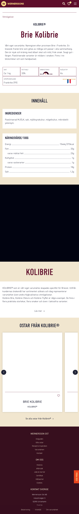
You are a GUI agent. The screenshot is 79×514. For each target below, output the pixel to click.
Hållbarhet (39, 479)
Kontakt (39, 453)
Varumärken (39, 449)
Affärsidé (39, 468)
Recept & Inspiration (39, 446)
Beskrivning (25, 509)
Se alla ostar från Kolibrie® (38, 418)
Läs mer (38, 310)
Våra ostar (39, 442)
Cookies (39, 483)
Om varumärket (52, 509)
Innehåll (38, 509)
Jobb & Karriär (39, 472)
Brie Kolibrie (32, 404)
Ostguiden (39, 439)
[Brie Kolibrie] (32, 361)
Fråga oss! (76, 476)
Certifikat (39, 475)
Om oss (39, 459)
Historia (39, 465)
